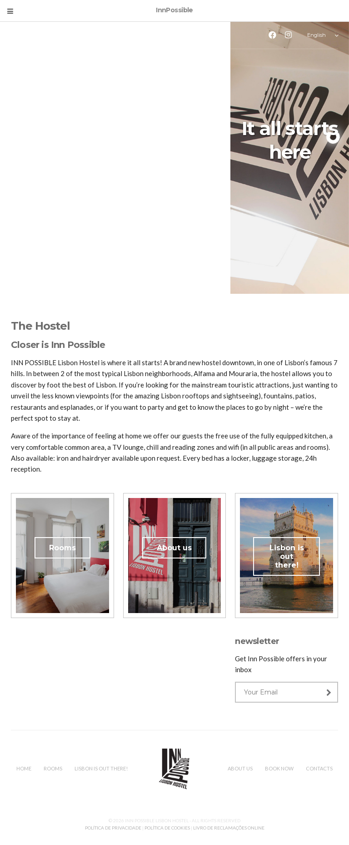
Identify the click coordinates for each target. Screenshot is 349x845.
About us (174, 547)
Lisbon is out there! (286, 556)
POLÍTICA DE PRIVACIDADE (113, 827)
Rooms (62, 547)
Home (23, 768)
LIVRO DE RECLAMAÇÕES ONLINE (228, 827)
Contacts (319, 768)
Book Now (279, 768)
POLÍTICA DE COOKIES (167, 827)
